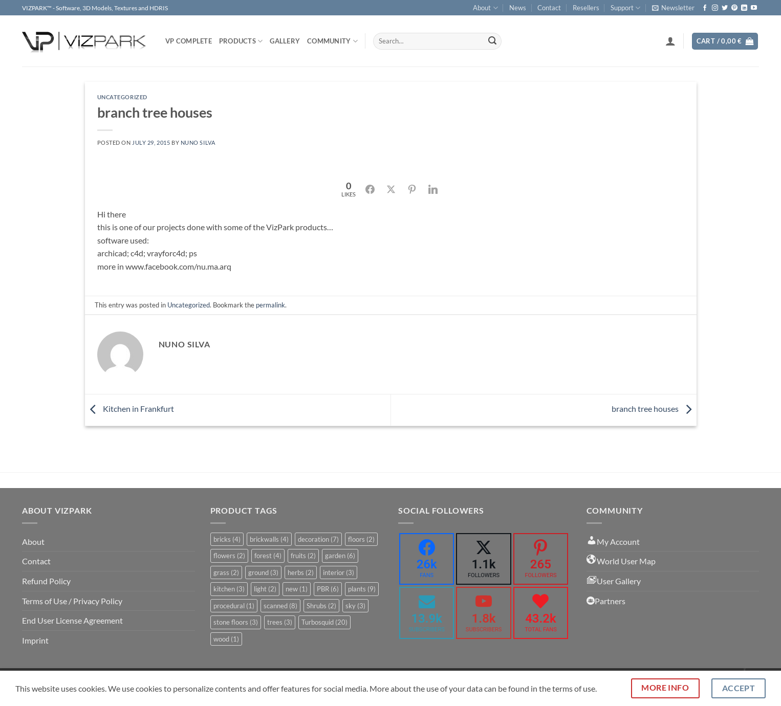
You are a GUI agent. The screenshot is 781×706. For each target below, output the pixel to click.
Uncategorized (122, 97)
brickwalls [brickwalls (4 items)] (269, 539)
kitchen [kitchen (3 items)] (229, 589)
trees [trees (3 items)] (279, 622)
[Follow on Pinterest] (734, 8)
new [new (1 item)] (297, 589)
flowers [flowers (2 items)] (229, 555)
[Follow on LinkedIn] (744, 8)
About (485, 8)
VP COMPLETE (188, 41)
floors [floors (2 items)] (361, 539)
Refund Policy (46, 581)
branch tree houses (654, 408)
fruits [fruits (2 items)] (303, 555)
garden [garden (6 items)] (340, 555)
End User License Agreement (72, 620)
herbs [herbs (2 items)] (301, 572)
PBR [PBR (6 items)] (328, 589)
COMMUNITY (332, 41)
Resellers (586, 8)
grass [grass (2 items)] (226, 572)
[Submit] (492, 41)
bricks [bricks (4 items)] (227, 539)
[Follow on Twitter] (725, 8)
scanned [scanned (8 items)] (280, 606)
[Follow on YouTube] (754, 8)
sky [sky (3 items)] (355, 606)
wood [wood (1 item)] (226, 639)
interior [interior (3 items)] (338, 572)
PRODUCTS (241, 41)
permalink (270, 305)
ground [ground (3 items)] (263, 572)
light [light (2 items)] (265, 589)
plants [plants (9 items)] (362, 589)
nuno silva (198, 142)
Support (625, 8)
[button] (673, 7)
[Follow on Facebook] (705, 8)
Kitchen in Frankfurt (129, 408)
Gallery (285, 41)
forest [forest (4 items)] (267, 555)
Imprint (35, 640)
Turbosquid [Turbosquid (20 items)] (324, 622)
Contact (549, 8)
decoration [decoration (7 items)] (318, 539)
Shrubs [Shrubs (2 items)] (321, 606)
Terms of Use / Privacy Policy (72, 601)
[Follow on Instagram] (715, 8)
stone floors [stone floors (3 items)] (235, 622)
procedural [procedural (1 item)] (233, 606)
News (517, 8)
